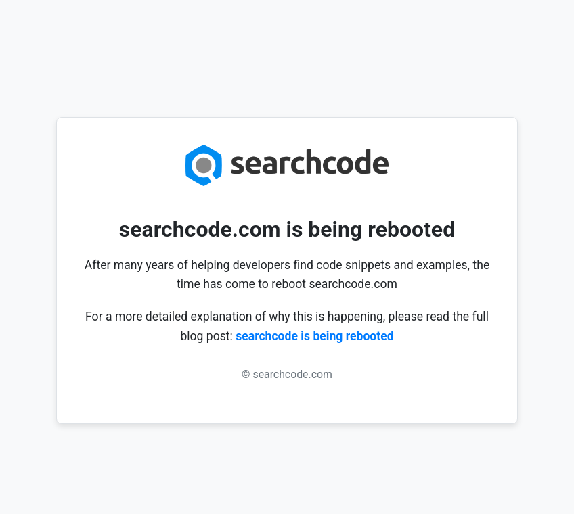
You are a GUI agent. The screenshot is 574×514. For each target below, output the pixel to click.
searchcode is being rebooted (314, 336)
